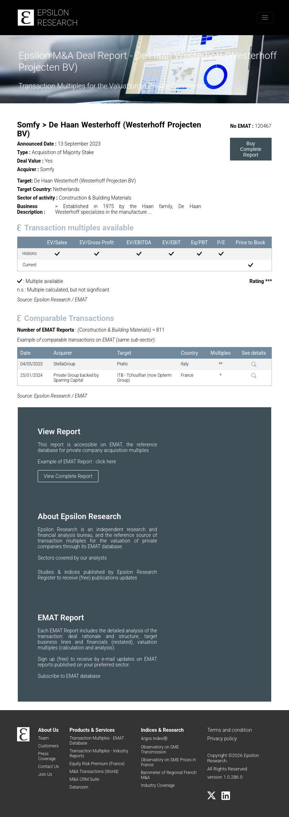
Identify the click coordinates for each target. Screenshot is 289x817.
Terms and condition (229, 730)
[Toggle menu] (265, 17)
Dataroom (79, 787)
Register (47, 578)
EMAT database (83, 676)
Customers (48, 746)
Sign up (47, 659)
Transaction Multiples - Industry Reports (99, 753)
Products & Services (92, 730)
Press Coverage (46, 756)
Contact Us (48, 766)
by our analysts (90, 558)
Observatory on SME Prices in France (168, 762)
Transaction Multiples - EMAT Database (97, 741)
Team (43, 738)
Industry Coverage (158, 785)
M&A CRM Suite (84, 779)
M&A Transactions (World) (94, 771)
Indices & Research (162, 730)
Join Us (45, 774)
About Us (48, 730)
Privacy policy (222, 738)
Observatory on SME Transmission (160, 750)
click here (106, 461)
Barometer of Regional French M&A (169, 775)
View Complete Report (68, 476)
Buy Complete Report (250, 149)
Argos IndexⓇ (154, 738)
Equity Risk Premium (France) (97, 763)
